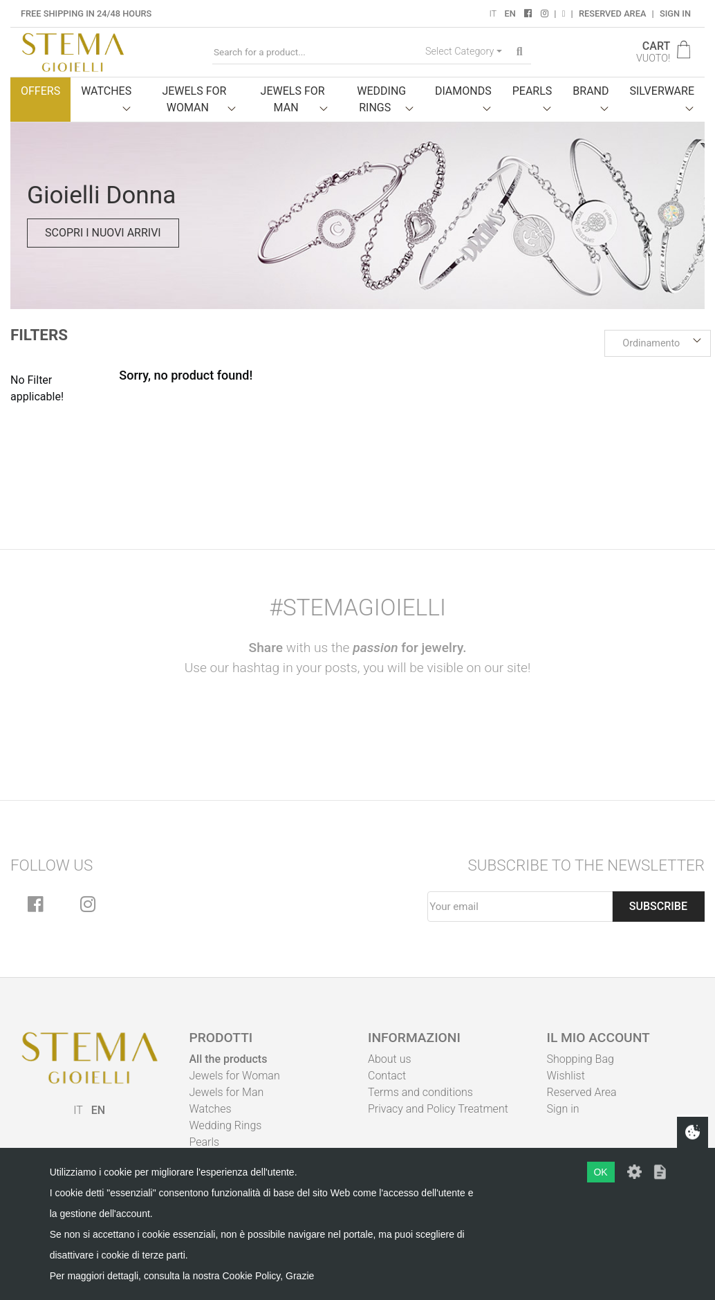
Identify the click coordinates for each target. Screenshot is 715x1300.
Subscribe (658, 906)
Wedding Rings (225, 1125)
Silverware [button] (662, 91)
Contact (387, 1075)
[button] (657, 344)
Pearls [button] (532, 91)
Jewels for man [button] (293, 99)
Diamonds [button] (463, 91)
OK (600, 1172)
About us (389, 1059)
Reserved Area (612, 13)
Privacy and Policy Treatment (438, 1108)
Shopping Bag (580, 1059)
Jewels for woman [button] (194, 99)
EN (509, 13)
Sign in (675, 13)
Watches (210, 1108)
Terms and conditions (420, 1092)
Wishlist (566, 1075)
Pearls (204, 1142)
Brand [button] (591, 91)
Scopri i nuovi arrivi (103, 232)
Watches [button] (106, 91)
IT (492, 13)
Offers (40, 91)
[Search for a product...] (316, 52)
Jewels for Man (226, 1092)
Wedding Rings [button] (381, 99)
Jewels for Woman (234, 1075)
